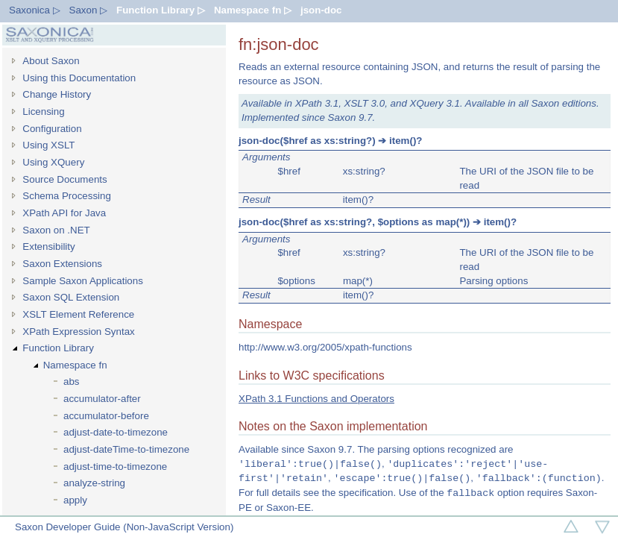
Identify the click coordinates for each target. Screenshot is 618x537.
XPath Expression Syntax (78, 331)
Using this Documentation (79, 78)
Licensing (43, 111)
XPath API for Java (64, 213)
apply (75, 500)
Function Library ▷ (160, 10)
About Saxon (50, 60)
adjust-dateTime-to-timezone (126, 449)
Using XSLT (48, 145)
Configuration (51, 128)
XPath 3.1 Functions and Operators (316, 398)
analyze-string (94, 483)
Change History (56, 94)
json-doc (321, 10)
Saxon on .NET (55, 230)
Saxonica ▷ (34, 10)
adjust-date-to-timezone (115, 432)
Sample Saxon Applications (82, 280)
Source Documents (64, 179)
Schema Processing (66, 195)
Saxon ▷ (88, 10)
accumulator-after (102, 398)
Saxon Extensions (62, 263)
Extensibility (48, 246)
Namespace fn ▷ (252, 10)
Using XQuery (53, 162)
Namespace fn (75, 365)
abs (71, 381)
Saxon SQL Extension (70, 297)
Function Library (58, 348)
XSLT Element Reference (78, 314)
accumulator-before (106, 415)
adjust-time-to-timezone (115, 466)
